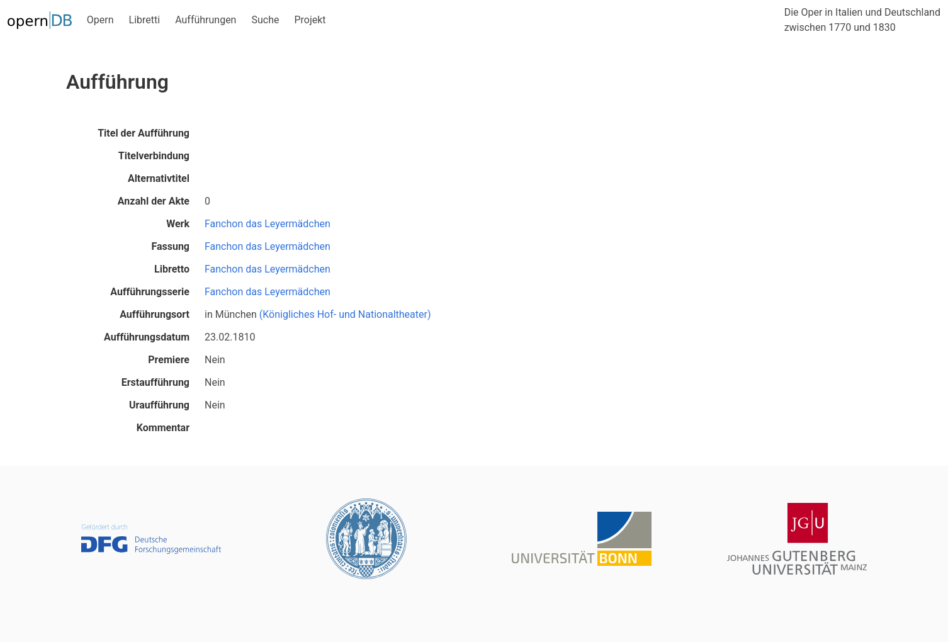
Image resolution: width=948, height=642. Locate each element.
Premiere (168, 360)
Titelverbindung (153, 156)
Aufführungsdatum (146, 337)
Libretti (145, 20)
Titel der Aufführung (143, 133)
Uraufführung (159, 405)
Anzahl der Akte (153, 201)
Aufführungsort (154, 314)
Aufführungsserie (149, 292)
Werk (177, 224)
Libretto (171, 269)
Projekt (309, 20)
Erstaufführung (155, 382)
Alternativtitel (158, 178)
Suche (265, 20)
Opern (100, 20)
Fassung (170, 246)
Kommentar (163, 428)
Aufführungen (205, 20)
